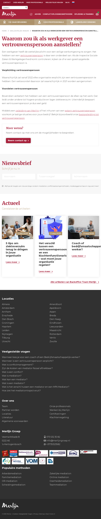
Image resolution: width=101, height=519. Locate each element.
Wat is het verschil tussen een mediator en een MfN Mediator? (35, 387)
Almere (6, 304)
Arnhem (6, 312)
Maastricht (55, 330)
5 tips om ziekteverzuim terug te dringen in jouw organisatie (17, 249)
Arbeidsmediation (12, 473)
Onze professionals (60, 406)
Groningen (8, 323)
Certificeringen (58, 414)
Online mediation (59, 477)
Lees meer (11, 262)
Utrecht (6, 341)
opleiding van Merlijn (27, 111)
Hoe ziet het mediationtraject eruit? (21, 390)
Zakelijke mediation (60, 473)
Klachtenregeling (59, 417)
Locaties (6, 414)
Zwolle (53, 341)
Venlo (53, 337)
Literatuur (7, 417)
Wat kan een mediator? (14, 379)
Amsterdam (8, 308)
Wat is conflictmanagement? (17, 364)
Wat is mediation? (11, 376)
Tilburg (6, 337)
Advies (38, 14)
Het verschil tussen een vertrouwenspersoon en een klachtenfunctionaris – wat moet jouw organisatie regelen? (51, 254)
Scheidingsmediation (13, 485)
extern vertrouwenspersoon (80, 111)
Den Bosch (8, 319)
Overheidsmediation (61, 481)
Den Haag (55, 319)
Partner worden (10, 410)
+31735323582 (53, 444)
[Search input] (13, 7)
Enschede (7, 315)
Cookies (15, 514)
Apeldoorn (55, 308)
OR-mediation (9, 481)
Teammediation (58, 485)
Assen (53, 312)
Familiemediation (11, 477)
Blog (67, 2)
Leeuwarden (56, 326)
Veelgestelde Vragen (54, 2)
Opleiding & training (84, 14)
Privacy (36, 514)
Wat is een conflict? (12, 372)
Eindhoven (55, 323)
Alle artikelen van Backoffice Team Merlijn (73, 282)
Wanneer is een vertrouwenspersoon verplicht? (27, 361)
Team (5, 406)
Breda (53, 315)
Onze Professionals (34, 2)
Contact (7, 2)
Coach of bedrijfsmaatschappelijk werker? (84, 246)
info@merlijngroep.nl (58, 440)
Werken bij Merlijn (60, 410)
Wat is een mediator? (13, 383)
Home (4, 31)
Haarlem (6, 326)
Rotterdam (55, 334)
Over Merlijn (18, 2)
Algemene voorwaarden (15, 421)
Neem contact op (17, 140)
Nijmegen (7, 334)
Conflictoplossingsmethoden (57, 14)
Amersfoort (56, 304)
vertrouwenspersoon (31, 55)
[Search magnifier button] (26, 7)
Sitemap (42, 514)
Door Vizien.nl (50, 514)
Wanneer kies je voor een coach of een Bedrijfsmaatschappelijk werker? (41, 357)
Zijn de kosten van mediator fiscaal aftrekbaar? (27, 368)
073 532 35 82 (53, 437)
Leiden (5, 330)
